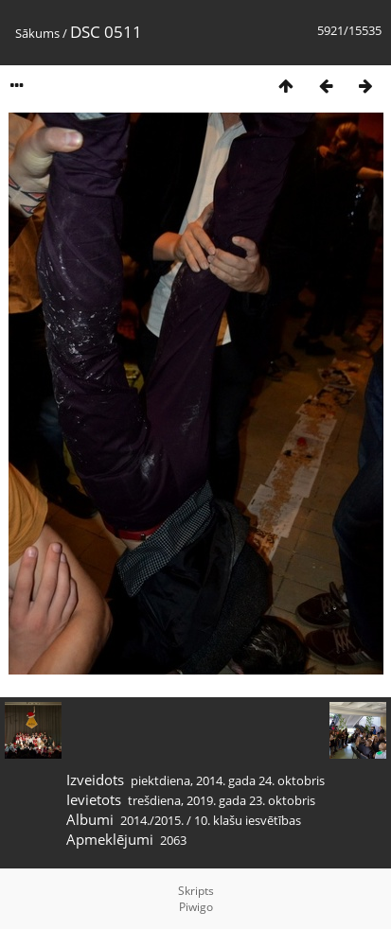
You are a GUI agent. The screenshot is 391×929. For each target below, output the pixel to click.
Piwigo (196, 907)
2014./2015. (152, 820)
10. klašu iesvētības (247, 820)
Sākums (37, 33)
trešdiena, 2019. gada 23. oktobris (221, 800)
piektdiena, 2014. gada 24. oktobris (228, 780)
